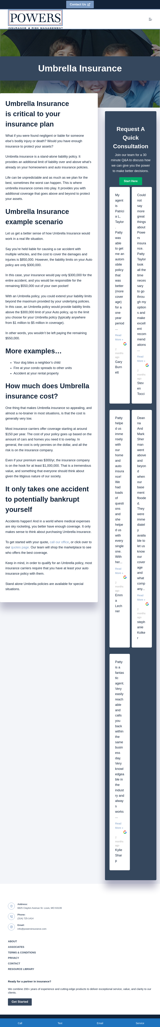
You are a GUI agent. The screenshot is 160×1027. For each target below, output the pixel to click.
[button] (130, 181)
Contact (14, 963)
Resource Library (21, 969)
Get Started (20, 1001)
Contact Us (80, 4)
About (12, 941)
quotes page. (20, 547)
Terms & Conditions (22, 952)
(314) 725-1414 (25, 918)
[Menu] (150, 19)
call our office (59, 542)
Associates (16, 946)
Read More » (119, 337)
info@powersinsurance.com (32, 929)
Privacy (13, 957)
